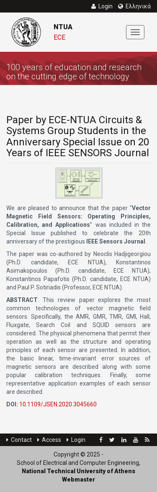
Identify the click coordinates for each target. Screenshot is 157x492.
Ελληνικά (134, 6)
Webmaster (78, 479)
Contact (19, 439)
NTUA (63, 27)
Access (49, 439)
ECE (59, 37)
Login (76, 439)
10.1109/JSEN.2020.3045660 (58, 404)
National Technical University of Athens (78, 471)
